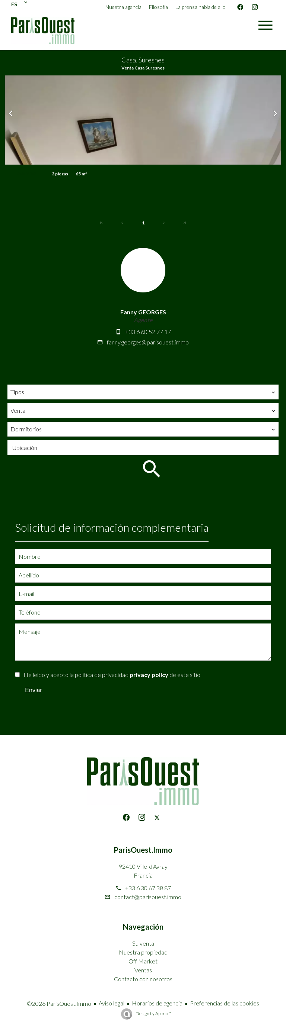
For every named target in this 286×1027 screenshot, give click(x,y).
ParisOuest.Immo (143, 849)
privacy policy (149, 674)
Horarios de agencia (157, 1003)
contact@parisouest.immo (147, 896)
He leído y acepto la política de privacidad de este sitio (111, 674)
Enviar (33, 690)
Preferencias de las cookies (224, 1003)
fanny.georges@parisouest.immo (148, 342)
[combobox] (143, 392)
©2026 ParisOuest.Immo (59, 1003)
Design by (153, 1013)
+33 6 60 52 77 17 (148, 331)
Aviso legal (111, 1003)
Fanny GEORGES (143, 311)
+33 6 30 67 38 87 (148, 887)
